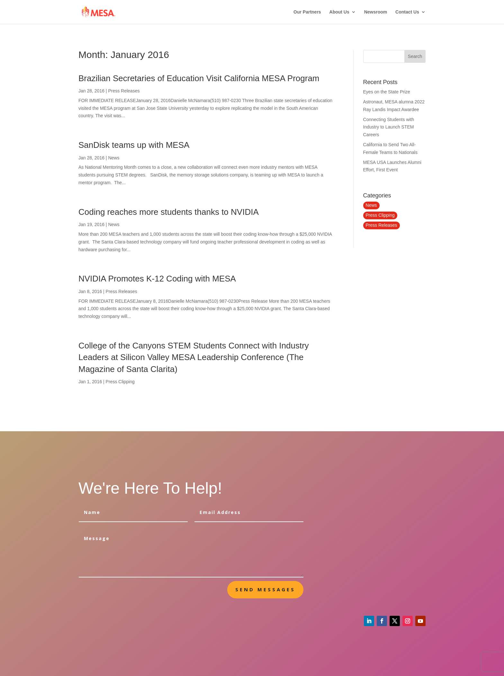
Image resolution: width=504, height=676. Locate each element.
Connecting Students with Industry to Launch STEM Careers (388, 127)
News (113, 157)
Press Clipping (120, 381)
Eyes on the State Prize (386, 91)
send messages (265, 589)
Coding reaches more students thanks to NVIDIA (168, 212)
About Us (339, 12)
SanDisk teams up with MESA (133, 145)
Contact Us (407, 12)
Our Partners (307, 12)
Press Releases (124, 90)
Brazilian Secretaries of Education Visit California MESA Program (199, 78)
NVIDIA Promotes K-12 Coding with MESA (157, 278)
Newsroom (375, 12)
